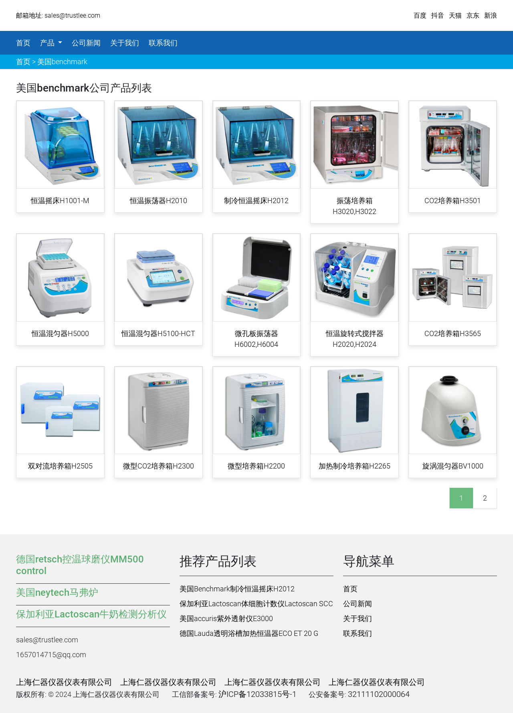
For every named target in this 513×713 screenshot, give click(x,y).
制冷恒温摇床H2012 (256, 200)
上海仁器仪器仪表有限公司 (64, 682)
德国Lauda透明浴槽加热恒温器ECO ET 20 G (249, 633)
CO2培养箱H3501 (452, 200)
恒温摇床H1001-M (60, 200)
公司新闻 (86, 43)
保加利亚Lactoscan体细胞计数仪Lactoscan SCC (256, 603)
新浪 (490, 15)
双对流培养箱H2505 (60, 466)
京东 (473, 15)
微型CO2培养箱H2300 (158, 466)
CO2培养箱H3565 (452, 333)
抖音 (437, 15)
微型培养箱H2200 (256, 466)
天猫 (455, 15)
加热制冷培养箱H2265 (354, 466)
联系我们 (163, 43)
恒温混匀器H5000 (60, 333)
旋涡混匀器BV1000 (452, 466)
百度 (420, 15)
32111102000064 (379, 694)
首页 (23, 43)
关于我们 (124, 43)
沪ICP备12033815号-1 (257, 694)
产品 (48, 43)
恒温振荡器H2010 (158, 200)
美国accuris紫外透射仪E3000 (226, 618)
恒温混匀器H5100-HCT (158, 333)
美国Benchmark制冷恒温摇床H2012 (237, 589)
